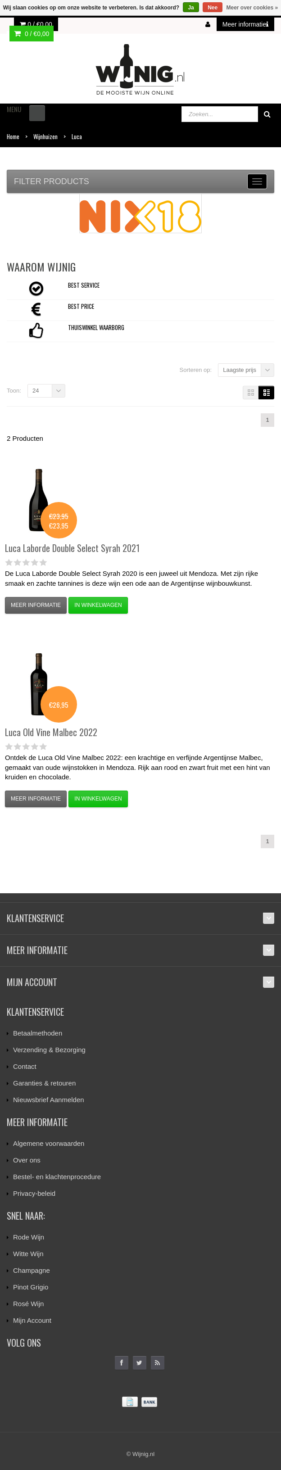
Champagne (31, 1270)
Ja (191, 8)
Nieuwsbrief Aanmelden (48, 1100)
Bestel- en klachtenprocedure (57, 1177)
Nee (213, 8)
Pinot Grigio (30, 1287)
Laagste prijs (239, 369)
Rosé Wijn (28, 1303)
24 (35, 390)
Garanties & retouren (44, 1083)
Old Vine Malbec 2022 (51, 732)
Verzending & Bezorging (49, 1050)
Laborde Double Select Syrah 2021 (72, 548)
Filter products (51, 181)
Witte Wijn (28, 1253)
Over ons (27, 1160)
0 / (36, 24)
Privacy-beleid (34, 1193)
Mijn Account (32, 1320)
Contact (24, 1066)
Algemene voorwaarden (48, 1143)
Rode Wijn (28, 1237)
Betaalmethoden (37, 1033)
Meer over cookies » (252, 8)
